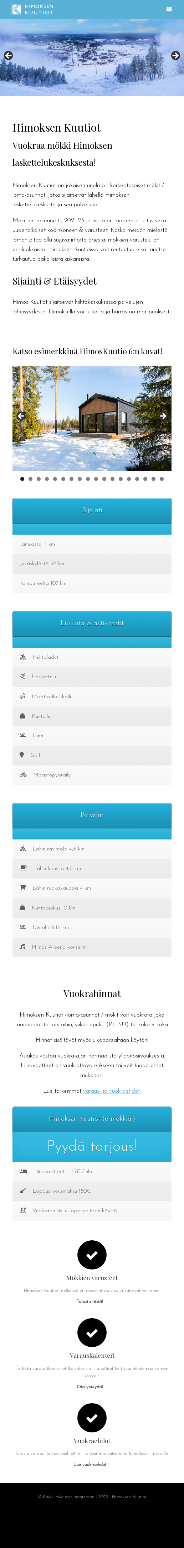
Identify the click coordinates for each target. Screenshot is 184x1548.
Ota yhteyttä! (92, 1387)
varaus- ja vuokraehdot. (112, 1091)
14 (129, 479)
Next (175, 56)
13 (121, 479)
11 (104, 479)
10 (96, 479)
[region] (92, 57)
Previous (9, 56)
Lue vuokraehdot (92, 1464)
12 (112, 479)
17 (153, 479)
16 (145, 479)
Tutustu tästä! (92, 1301)
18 (162, 479)
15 (137, 479)
